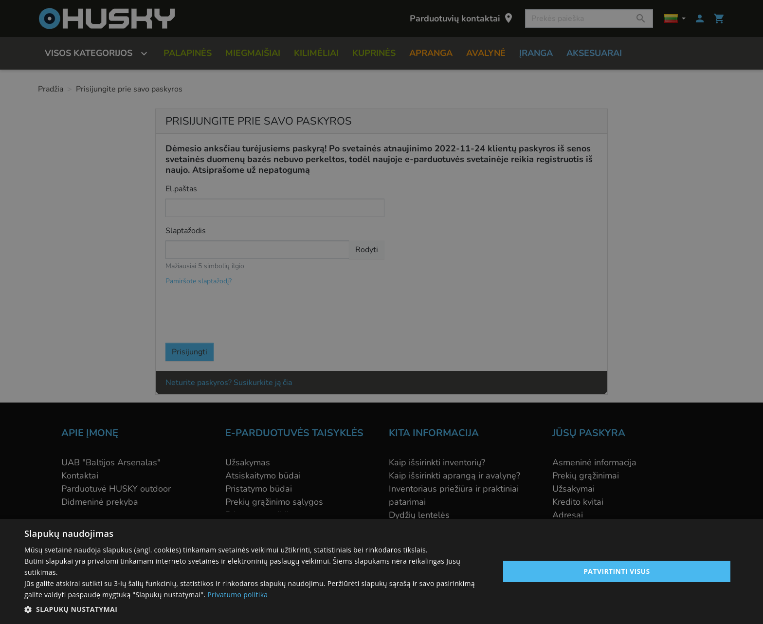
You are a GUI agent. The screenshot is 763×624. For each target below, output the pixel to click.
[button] (255, 609)
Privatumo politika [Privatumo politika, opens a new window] (237, 594)
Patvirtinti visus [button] (616, 571)
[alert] (381, 312)
